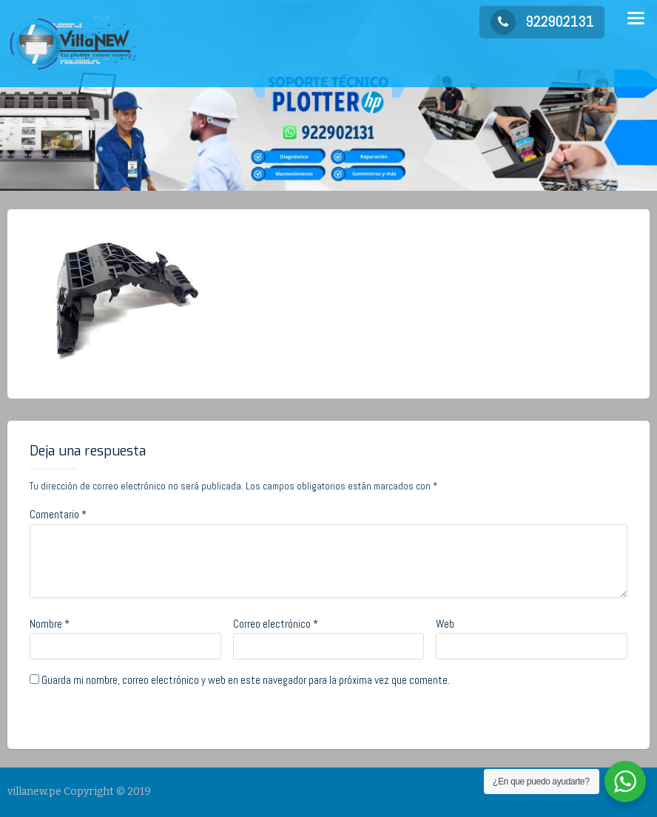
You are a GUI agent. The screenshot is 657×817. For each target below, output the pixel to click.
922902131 (542, 21)
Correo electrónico (275, 624)
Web (445, 624)
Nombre (50, 624)
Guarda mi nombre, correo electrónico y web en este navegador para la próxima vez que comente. (245, 680)
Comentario (58, 514)
